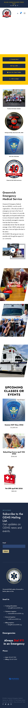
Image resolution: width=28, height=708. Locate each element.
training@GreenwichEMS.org (15, 608)
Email (5, 543)
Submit (6, 551)
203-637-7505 (12, 657)
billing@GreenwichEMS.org (15, 625)
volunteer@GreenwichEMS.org (15, 613)
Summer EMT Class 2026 (14, 425)
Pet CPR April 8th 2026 (14, 488)
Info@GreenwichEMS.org (14, 619)
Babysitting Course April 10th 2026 (14, 453)
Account (12, 5)
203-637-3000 (13, 659)
